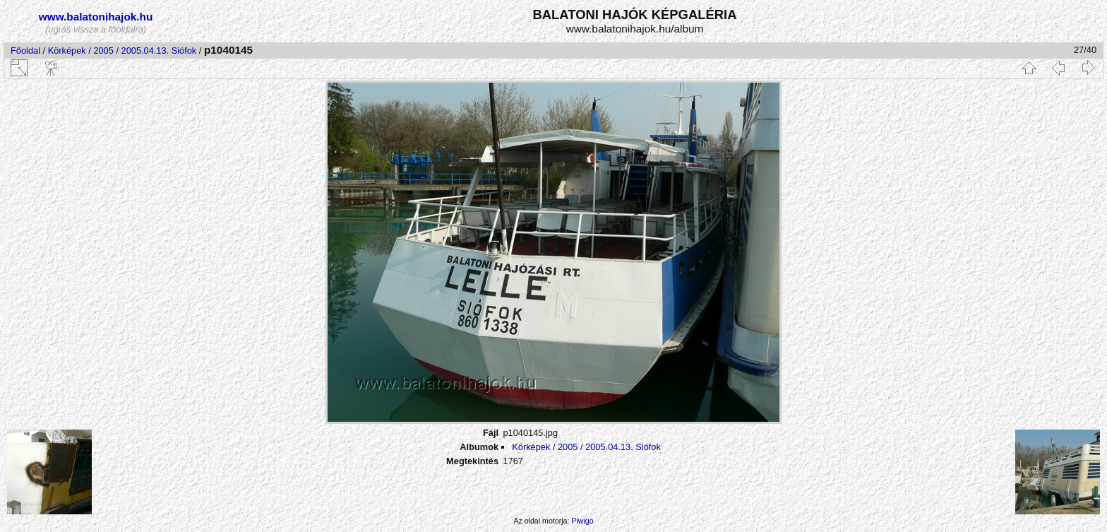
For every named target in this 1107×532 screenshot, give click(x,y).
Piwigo (582, 520)
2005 (103, 50)
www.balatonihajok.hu (96, 17)
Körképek (67, 50)
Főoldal (25, 50)
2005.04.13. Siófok (159, 50)
